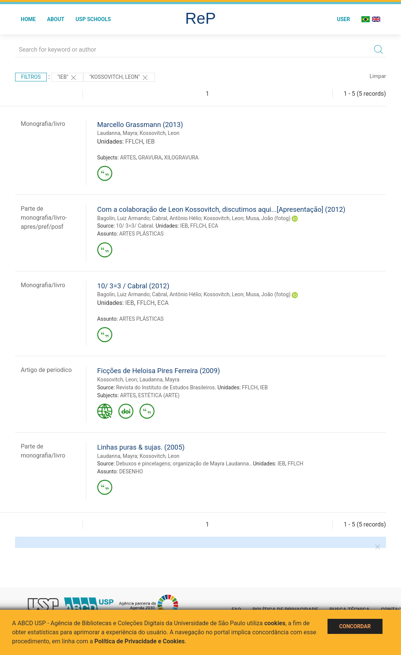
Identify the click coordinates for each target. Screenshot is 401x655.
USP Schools (93, 19)
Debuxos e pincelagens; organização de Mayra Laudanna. (183, 464)
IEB (150, 141)
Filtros (31, 77)
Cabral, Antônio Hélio (176, 218)
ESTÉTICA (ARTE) (159, 395)
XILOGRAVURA (181, 158)
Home (28, 19)
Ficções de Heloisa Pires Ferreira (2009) (158, 371)
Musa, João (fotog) (268, 218)
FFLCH (134, 141)
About (55, 19)
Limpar (378, 76)
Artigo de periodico (46, 369)
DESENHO (131, 471)
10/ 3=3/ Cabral (134, 226)
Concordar (355, 626)
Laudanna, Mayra (117, 133)
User (343, 19)
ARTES (128, 158)
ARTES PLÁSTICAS (141, 234)
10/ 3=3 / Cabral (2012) (133, 286)
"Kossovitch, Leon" (119, 77)
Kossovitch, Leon (159, 133)
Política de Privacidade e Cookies (140, 641)
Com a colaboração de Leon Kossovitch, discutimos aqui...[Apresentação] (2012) (221, 209)
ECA (213, 226)
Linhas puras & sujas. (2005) (141, 447)
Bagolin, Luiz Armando (123, 218)
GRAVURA (150, 158)
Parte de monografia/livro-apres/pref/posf (44, 217)
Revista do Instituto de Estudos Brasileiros (165, 387)
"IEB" (67, 77)
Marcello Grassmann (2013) (140, 125)
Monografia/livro (43, 123)
